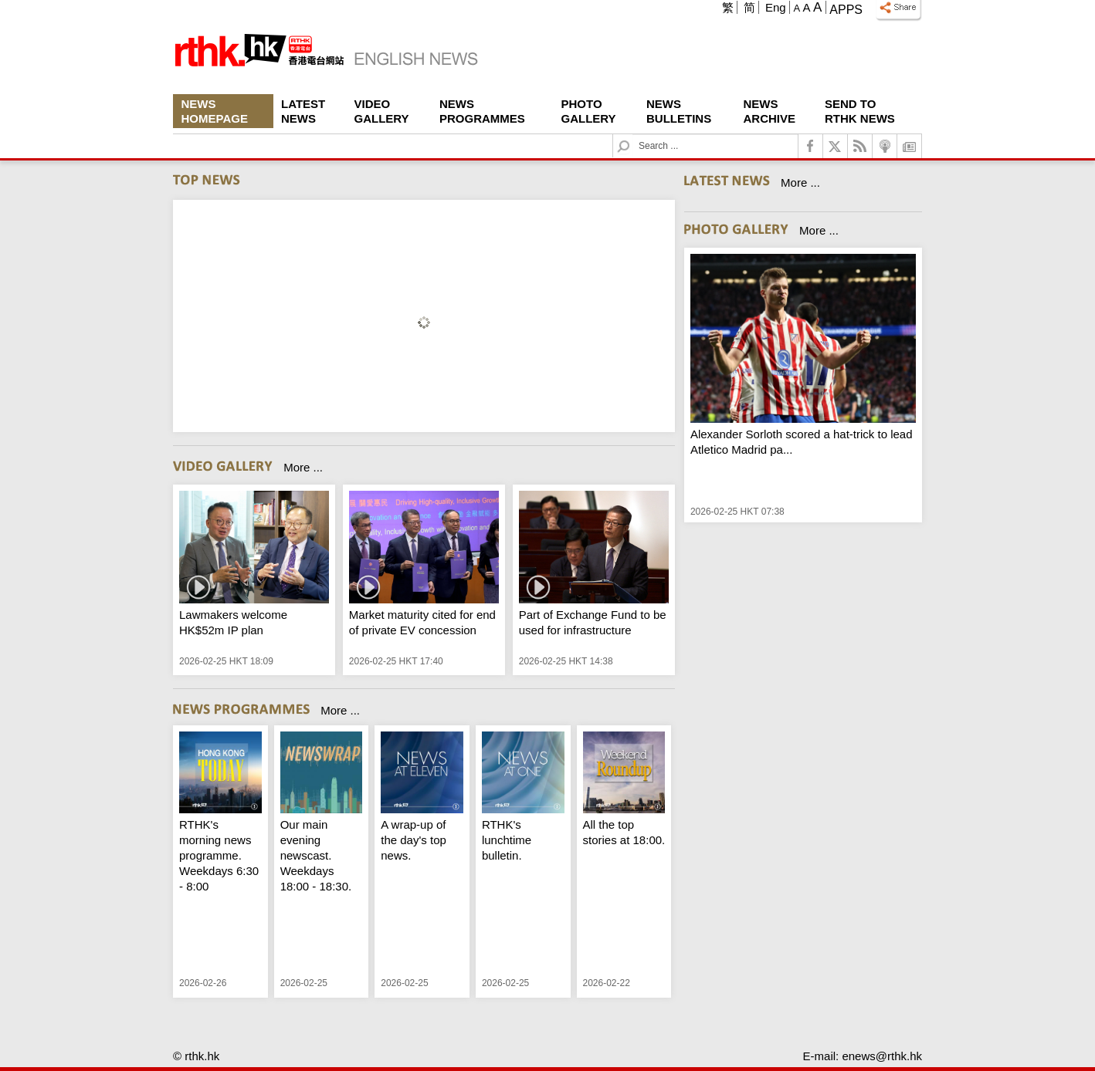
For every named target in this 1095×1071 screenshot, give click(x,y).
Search (632, 134)
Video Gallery (381, 111)
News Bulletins (678, 111)
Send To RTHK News (860, 111)
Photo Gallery (588, 111)
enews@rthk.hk (882, 1056)
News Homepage (214, 111)
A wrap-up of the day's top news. (413, 840)
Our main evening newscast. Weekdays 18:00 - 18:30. (316, 855)
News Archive (770, 111)
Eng (775, 7)
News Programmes (482, 111)
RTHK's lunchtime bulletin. (506, 840)
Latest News (303, 111)
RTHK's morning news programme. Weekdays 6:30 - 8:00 (219, 855)
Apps (846, 9)
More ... (303, 467)
